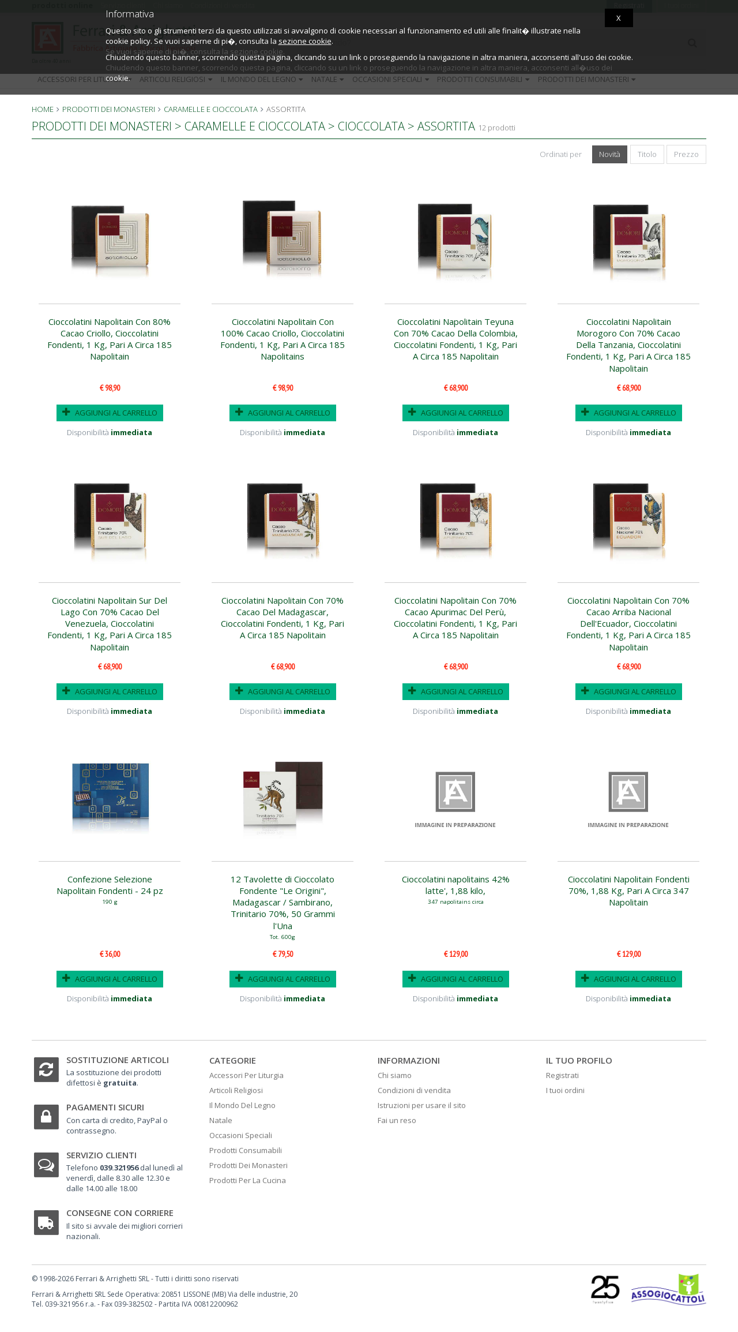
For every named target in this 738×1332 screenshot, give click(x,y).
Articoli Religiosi (236, 1090)
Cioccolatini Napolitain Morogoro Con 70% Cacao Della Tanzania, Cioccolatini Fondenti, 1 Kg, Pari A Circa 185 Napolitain (628, 345)
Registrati (562, 1075)
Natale (220, 1120)
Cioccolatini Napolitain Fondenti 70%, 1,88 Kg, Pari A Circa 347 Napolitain (629, 890)
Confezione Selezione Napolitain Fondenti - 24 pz (109, 889)
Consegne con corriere (120, 1212)
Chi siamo (395, 1075)
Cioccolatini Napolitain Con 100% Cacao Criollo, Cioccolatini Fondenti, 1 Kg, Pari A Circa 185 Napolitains (282, 339)
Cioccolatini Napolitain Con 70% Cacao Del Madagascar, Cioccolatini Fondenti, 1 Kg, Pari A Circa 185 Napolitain (282, 617)
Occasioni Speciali (240, 1135)
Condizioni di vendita (414, 1090)
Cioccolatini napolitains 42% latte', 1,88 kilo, (455, 889)
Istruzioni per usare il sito (422, 1105)
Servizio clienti (101, 1155)
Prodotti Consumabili (245, 1150)
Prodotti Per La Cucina (247, 1180)
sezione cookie (305, 41)
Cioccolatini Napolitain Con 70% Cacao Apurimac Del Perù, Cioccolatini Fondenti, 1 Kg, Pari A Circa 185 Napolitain (455, 617)
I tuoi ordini (565, 1090)
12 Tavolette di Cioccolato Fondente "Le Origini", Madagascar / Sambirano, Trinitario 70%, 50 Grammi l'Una (282, 906)
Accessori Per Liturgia (246, 1075)
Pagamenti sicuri (105, 1107)
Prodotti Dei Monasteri (248, 1165)
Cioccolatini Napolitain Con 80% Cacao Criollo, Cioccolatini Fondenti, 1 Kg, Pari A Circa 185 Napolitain (109, 339)
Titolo (647, 154)
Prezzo (686, 154)
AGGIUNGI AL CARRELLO (109, 412)
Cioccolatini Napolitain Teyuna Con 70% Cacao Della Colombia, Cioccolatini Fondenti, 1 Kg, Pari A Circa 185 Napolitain (456, 339)
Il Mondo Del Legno (242, 1105)
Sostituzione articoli (117, 1059)
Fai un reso (397, 1120)
